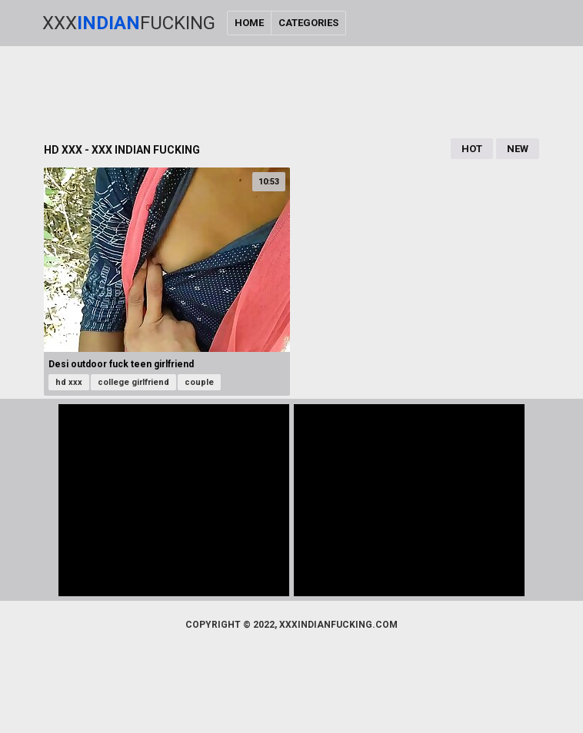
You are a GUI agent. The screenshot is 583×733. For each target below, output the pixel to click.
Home (249, 22)
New (517, 148)
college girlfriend (133, 382)
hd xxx (68, 382)
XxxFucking (128, 23)
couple (199, 382)
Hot (471, 148)
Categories (308, 22)
